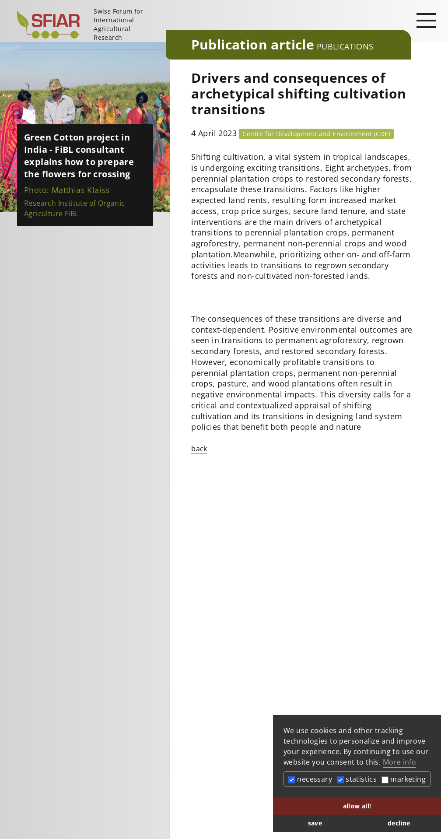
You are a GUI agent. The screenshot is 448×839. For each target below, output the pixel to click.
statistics (357, 779)
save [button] (315, 823)
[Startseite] (88, 24)
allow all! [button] (357, 806)
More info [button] (399, 762)
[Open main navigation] (426, 20)
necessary (310, 779)
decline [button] (399, 823)
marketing (404, 779)
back (199, 448)
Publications (345, 46)
